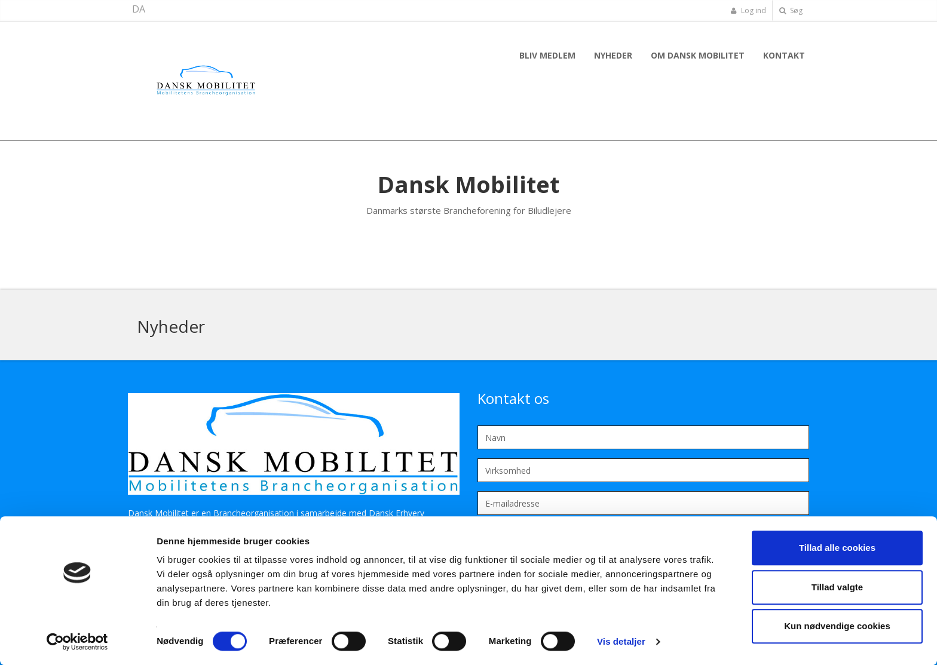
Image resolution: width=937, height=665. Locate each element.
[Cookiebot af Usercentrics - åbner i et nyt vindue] (77, 642)
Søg (791, 10)
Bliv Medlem (547, 55)
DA (138, 9)
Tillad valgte (837, 587)
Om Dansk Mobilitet (698, 55)
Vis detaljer (621, 641)
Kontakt (784, 55)
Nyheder (613, 55)
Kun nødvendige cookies (837, 626)
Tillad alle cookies (837, 548)
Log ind (748, 10)
